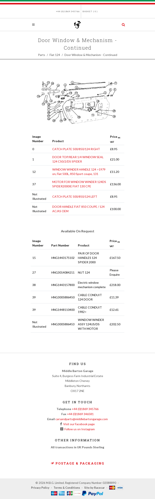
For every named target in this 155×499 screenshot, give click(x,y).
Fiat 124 (55, 55)
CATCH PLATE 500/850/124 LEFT (74, 196)
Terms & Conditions (67, 487)
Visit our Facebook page (78, 424)
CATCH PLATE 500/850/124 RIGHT (76, 149)
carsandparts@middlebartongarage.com (81, 419)
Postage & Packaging (77, 463)
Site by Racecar (94, 487)
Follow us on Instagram (79, 429)
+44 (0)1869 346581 (80, 414)
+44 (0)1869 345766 (68, 11)
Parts (41, 55)
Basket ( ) (90, 11)
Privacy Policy (40, 487)
